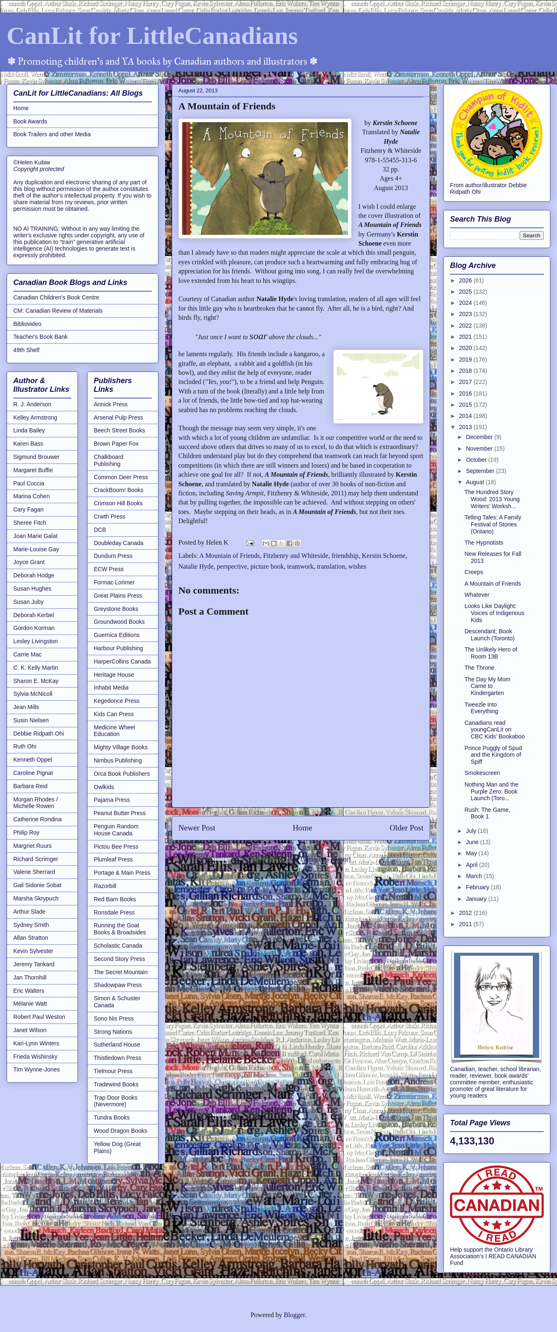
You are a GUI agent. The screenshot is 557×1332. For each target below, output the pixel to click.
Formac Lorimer (114, 582)
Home (302, 827)
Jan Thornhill (29, 977)
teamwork (300, 566)
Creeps (474, 572)
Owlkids (104, 787)
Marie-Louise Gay (36, 549)
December (480, 437)
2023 (466, 314)
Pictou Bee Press (116, 846)
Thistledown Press (117, 1057)
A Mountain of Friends (229, 555)
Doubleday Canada (119, 543)
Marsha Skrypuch (35, 898)
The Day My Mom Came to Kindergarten (487, 686)
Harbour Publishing (118, 648)
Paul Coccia (28, 483)
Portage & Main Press (122, 872)
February (478, 887)
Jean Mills (26, 707)
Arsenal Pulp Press (118, 417)
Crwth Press (109, 516)
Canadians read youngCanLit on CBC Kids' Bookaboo (495, 729)
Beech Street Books (119, 430)
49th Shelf (26, 350)
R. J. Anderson (32, 404)
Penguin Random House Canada (116, 830)
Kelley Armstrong (35, 417)
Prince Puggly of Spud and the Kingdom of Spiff (493, 755)
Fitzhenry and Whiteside (295, 555)
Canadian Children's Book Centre (56, 297)
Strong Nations (113, 1031)
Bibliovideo (27, 324)
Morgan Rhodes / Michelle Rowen (35, 803)
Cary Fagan (28, 509)
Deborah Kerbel (33, 615)
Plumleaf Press (113, 859)
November (480, 448)
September (481, 471)
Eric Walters (28, 990)
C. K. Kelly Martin (35, 667)
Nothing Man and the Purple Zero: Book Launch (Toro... (491, 791)
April (472, 864)
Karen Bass (28, 443)
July (472, 831)
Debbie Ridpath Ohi (38, 733)
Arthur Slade (29, 911)
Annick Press (111, 404)
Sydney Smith (31, 925)
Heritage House (114, 674)
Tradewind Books (116, 1084)
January (477, 898)
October (477, 459)
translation (331, 566)
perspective (232, 566)
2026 (466, 280)
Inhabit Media (111, 687)
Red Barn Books (115, 899)
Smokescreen (482, 773)
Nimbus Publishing (118, 760)
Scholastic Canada (118, 945)
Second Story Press (119, 959)
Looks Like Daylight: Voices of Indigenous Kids (494, 613)
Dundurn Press (113, 556)
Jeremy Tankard (33, 964)
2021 (466, 336)
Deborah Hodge (33, 575)
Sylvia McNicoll (32, 693)
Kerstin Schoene (383, 555)
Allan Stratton (30, 937)
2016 (466, 393)
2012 (466, 913)
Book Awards (30, 121)
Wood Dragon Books (120, 1130)
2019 (466, 359)
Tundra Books (112, 1117)
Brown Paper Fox (116, 443)
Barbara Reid (30, 786)
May (472, 853)
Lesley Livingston (35, 641)
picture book (267, 566)
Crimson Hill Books (118, 503)
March (475, 876)
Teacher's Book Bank (40, 336)
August (475, 482)
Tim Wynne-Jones (36, 1069)
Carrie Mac (27, 654)
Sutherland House (117, 1044)
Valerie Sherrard (34, 872)
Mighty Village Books (121, 747)
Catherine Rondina (37, 819)
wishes (357, 566)
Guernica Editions (117, 635)
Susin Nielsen (31, 720)
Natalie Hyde (196, 566)
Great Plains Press (118, 595)
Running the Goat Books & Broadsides (120, 929)
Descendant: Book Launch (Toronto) (490, 635)
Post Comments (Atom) (318, 859)
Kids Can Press (114, 714)
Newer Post (196, 827)
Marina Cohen (31, 496)
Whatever (477, 594)
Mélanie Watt (30, 1003)
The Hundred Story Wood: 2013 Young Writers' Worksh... (492, 499)
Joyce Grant (28, 562)
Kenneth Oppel (32, 759)
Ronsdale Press (114, 912)
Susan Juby (28, 601)
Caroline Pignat (33, 773)
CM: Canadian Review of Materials (58, 310)
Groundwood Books (119, 621)
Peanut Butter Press (120, 813)
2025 (466, 291)
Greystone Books (116, 609)
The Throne (479, 667)
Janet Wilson (29, 1030)
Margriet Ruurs (32, 845)
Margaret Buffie (33, 470)
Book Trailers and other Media (52, 134)
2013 (466, 427)
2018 (466, 370)
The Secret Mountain (121, 972)
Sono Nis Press (114, 1018)
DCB (100, 529)
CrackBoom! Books (119, 490)
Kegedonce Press (117, 700)
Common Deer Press (121, 477)
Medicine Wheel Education (114, 731)
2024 (466, 302)
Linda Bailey (29, 430)
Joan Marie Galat (35, 536)
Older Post (406, 827)
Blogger (294, 1314)
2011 (466, 924)
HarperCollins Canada (122, 661)
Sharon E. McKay (35, 681)
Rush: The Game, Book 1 (487, 813)
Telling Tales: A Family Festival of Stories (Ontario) (493, 524)
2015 (466, 404)
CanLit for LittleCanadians (152, 35)
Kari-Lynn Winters (36, 1043)
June (473, 842)
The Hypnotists (484, 542)
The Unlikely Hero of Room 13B (491, 653)
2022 (466, 325)
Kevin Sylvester (33, 951)
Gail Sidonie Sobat (37, 885)
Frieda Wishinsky (35, 1056)
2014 (466, 416)
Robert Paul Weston (39, 1016)
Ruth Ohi (24, 746)
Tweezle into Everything (481, 708)
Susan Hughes (32, 588)
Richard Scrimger (35, 859)
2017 (466, 382)
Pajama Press (112, 799)
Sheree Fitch (29, 522)
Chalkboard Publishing (109, 460)
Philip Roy (26, 832)
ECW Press (109, 569)
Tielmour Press (113, 1071)
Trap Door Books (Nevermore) (115, 1101)
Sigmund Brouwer (36, 457)
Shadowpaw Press (118, 985)
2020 (466, 348)
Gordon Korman (34, 628)
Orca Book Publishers (122, 773)
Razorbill (105, 886)
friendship (344, 555)
